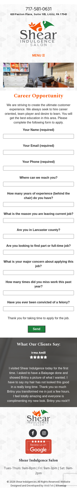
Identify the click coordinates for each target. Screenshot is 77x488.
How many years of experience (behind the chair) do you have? (38, 199)
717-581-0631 (38, 9)
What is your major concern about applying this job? (38, 267)
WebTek (49, 486)
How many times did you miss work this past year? (38, 287)
